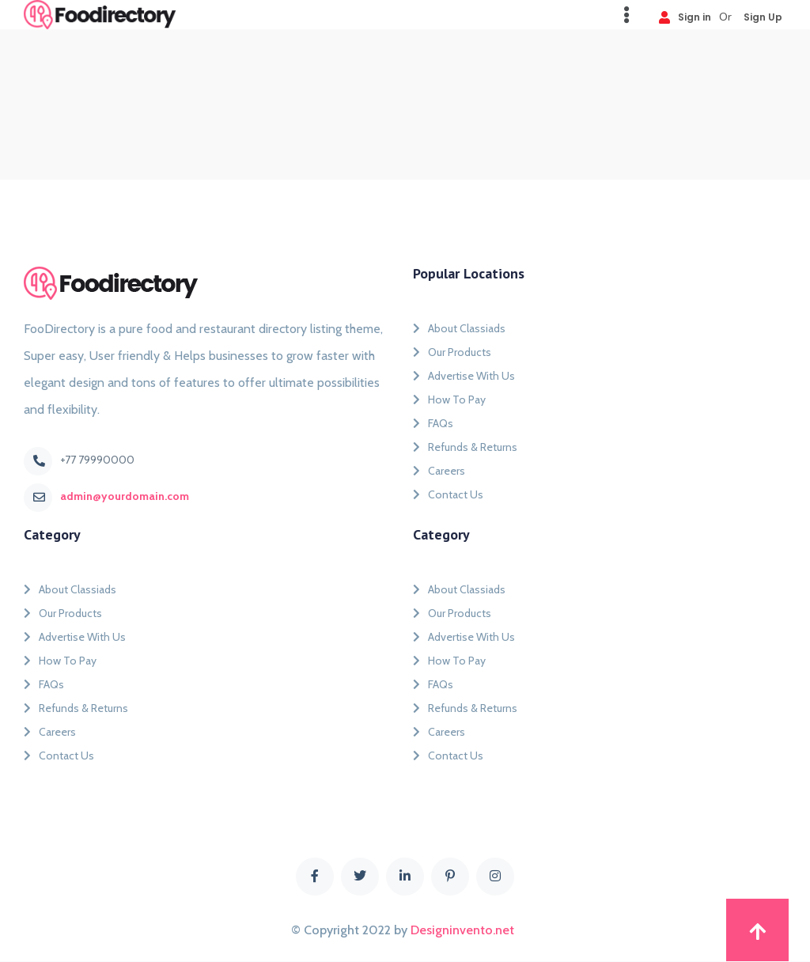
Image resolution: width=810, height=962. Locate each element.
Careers (439, 471)
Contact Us (448, 494)
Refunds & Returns (465, 447)
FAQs (433, 423)
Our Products (452, 352)
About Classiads (459, 328)
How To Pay (449, 399)
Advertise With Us (464, 376)
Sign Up (763, 16)
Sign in (685, 16)
